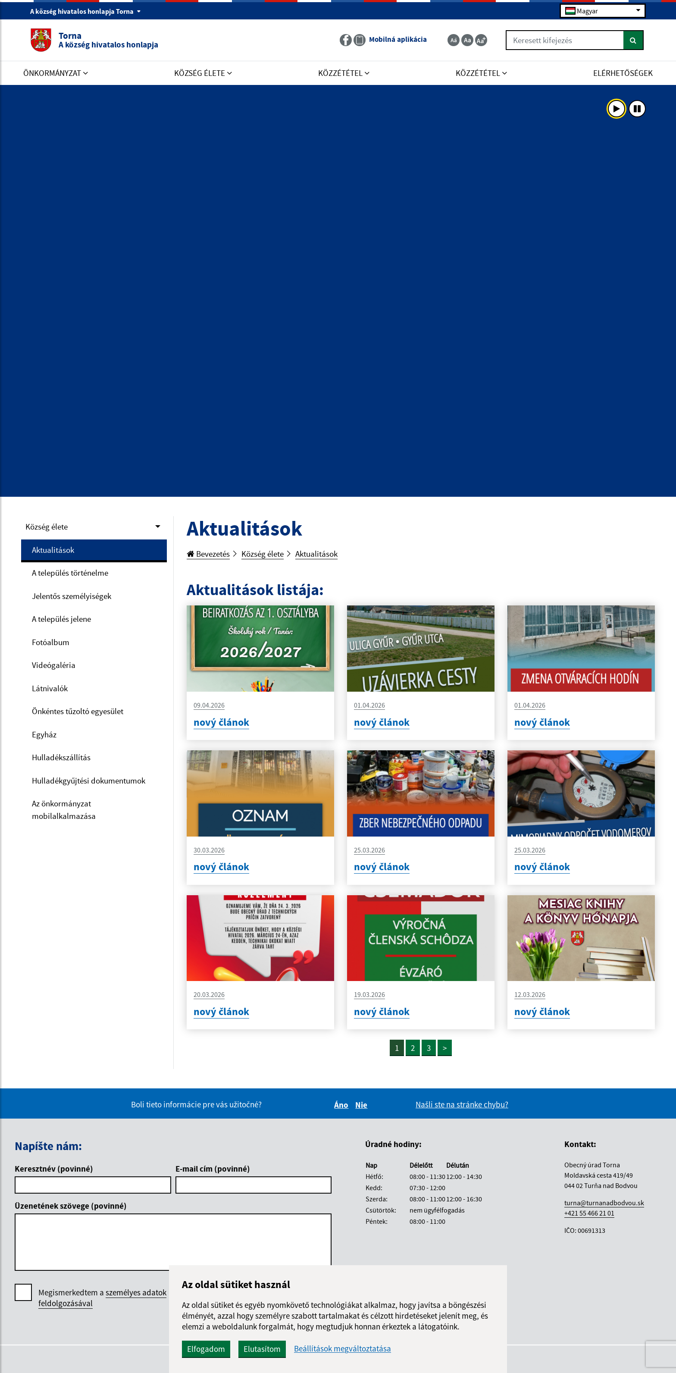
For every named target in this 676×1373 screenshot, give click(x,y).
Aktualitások (53, 550)
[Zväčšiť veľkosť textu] (481, 40)
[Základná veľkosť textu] (467, 40)
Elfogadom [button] (206, 1349)
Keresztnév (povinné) (54, 1168)
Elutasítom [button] (262, 1349)
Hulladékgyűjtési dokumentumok (88, 780)
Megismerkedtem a (102, 1298)
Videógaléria (53, 665)
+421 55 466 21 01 (589, 1213)
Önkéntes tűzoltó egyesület (77, 711)
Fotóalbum (50, 642)
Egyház (44, 734)
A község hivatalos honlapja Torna (85, 11)
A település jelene (61, 619)
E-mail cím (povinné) (212, 1168)
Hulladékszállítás (61, 757)
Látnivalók (50, 688)
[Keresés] (633, 40)
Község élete (46, 526)
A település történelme (70, 572)
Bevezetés (208, 554)
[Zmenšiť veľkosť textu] (454, 40)
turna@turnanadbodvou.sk (604, 1202)
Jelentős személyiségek (71, 596)
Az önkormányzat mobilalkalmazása (64, 809)
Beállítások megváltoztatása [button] (342, 1349)
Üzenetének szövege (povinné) (71, 1206)
